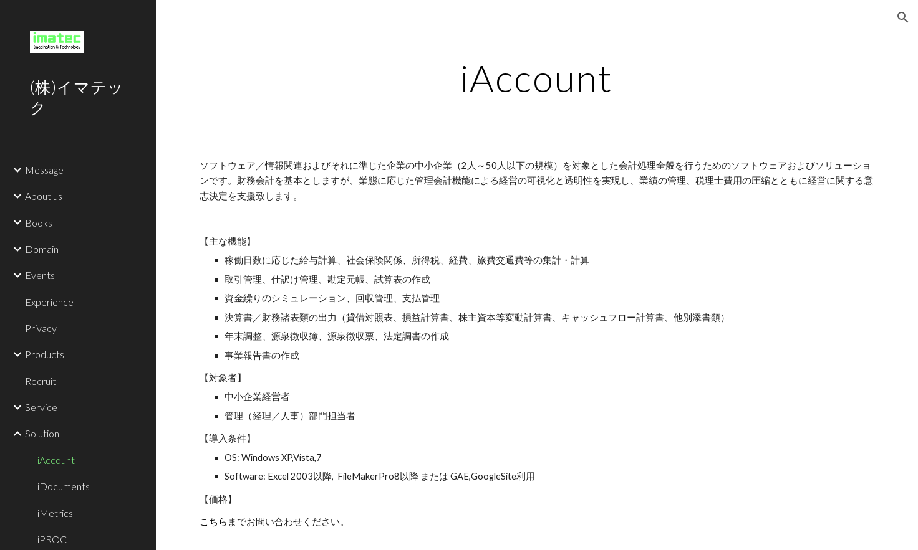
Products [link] (44, 354)
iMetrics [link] (55, 513)
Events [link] (40, 275)
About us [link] (43, 196)
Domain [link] (42, 249)
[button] (903, 17)
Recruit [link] (40, 381)
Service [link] (41, 407)
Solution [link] (42, 433)
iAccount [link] (56, 460)
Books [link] (38, 223)
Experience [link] (49, 302)
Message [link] (44, 170)
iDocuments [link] (63, 486)
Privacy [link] (41, 328)
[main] (537, 77)
